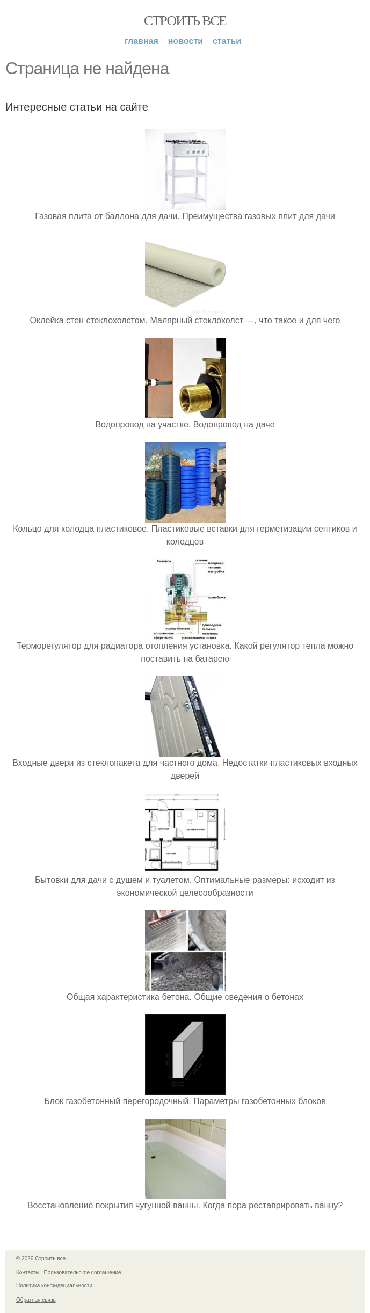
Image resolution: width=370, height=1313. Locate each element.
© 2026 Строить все (41, 1258)
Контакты (27, 1272)
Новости (185, 41)
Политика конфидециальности (54, 1285)
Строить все (185, 20)
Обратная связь (36, 1300)
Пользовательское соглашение (82, 1272)
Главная (141, 41)
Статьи (227, 41)
